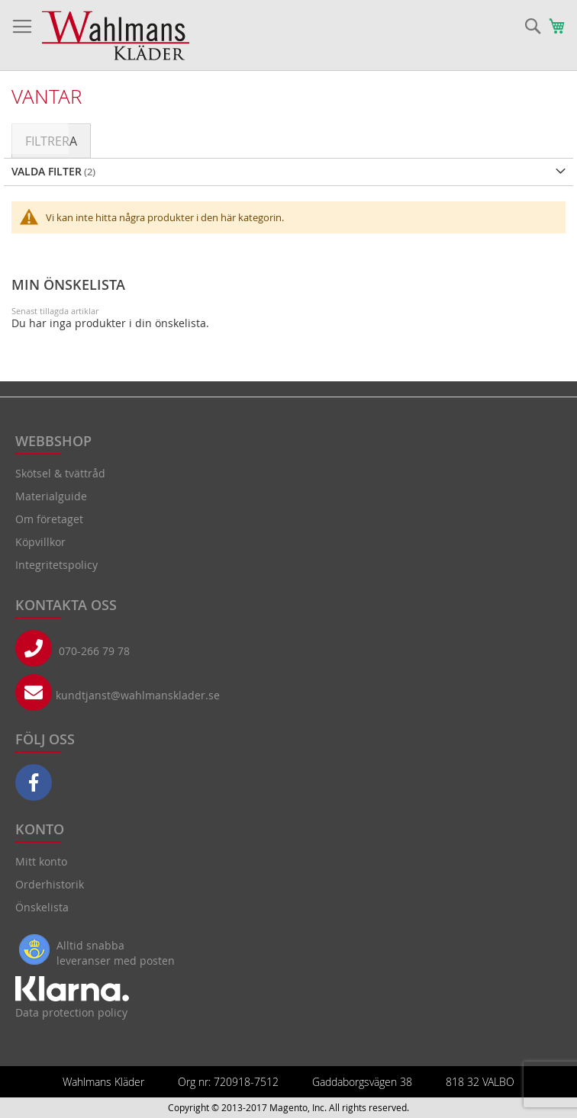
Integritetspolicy (56, 564)
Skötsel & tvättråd (60, 473)
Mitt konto (41, 861)
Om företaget (49, 519)
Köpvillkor (40, 542)
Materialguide (51, 496)
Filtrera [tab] (51, 141)
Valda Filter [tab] (46, 171)
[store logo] (115, 35)
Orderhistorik (49, 884)
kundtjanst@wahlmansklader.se (138, 695)
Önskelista (42, 907)
